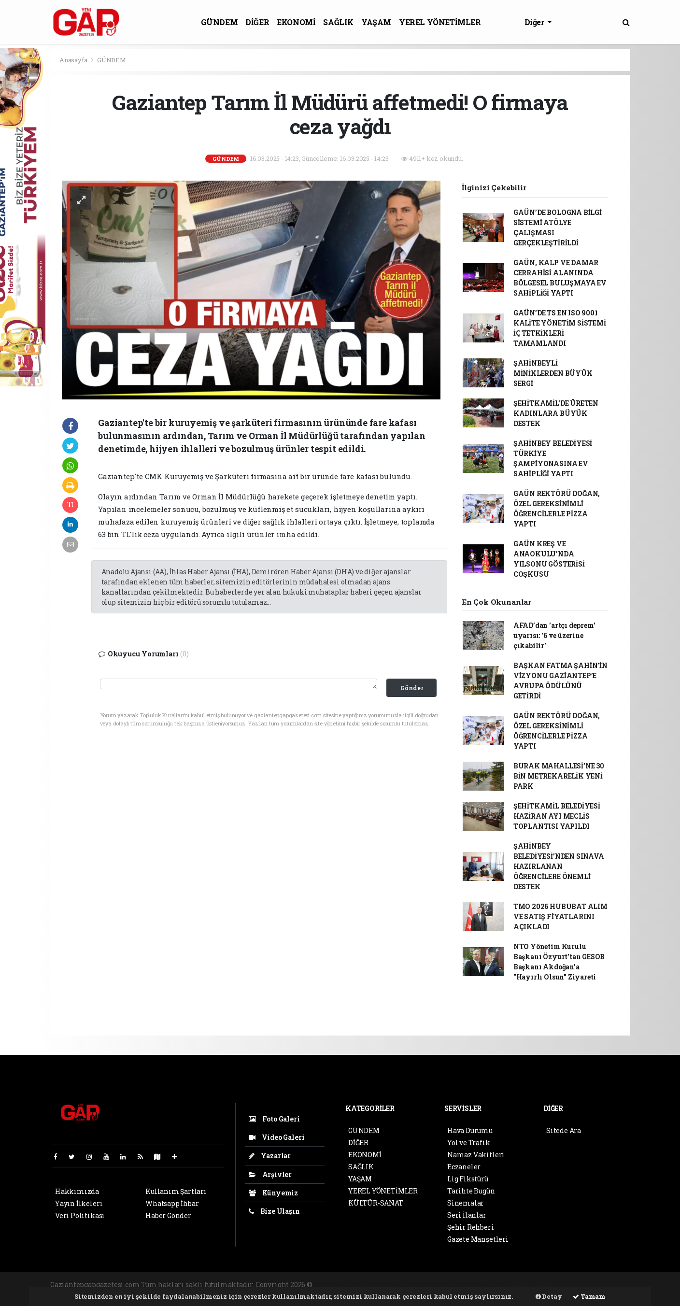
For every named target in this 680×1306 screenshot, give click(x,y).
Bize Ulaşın (274, 1211)
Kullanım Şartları (176, 1191)
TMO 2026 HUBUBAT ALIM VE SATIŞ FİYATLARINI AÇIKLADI (560, 916)
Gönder (411, 688)
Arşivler (270, 1174)
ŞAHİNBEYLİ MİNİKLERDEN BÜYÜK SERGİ (553, 373)
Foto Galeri (274, 1118)
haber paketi (387, 1284)
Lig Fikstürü (467, 1178)
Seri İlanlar (466, 1215)
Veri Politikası (80, 1215)
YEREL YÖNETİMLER (440, 22)
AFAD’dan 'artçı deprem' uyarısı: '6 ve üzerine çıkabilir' (554, 635)
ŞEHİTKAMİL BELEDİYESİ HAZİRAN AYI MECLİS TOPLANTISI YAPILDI (556, 816)
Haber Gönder (168, 1215)
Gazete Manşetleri (478, 1239)
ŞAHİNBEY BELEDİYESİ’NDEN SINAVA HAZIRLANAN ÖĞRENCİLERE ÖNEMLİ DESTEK (558, 866)
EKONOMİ (296, 22)
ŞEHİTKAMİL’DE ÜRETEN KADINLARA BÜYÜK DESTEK (555, 413)
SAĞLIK (338, 22)
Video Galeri (276, 1137)
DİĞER (257, 22)
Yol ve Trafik (468, 1142)
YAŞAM (376, 22)
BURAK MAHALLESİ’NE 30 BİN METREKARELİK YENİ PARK (558, 776)
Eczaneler (464, 1166)
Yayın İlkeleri (78, 1203)
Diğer (535, 22)
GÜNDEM (219, 22)
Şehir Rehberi (470, 1227)
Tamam (589, 1296)
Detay (549, 1296)
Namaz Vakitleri (476, 1154)
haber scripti (431, 1284)
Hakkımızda (77, 1191)
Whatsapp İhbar (171, 1203)
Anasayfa (73, 60)
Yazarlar (270, 1155)
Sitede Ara (563, 1130)
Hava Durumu (470, 1130)
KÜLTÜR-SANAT (375, 1202)
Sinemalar (465, 1202)
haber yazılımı (339, 1284)
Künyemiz (273, 1192)
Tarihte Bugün (471, 1190)
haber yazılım (479, 1284)
